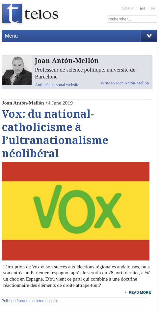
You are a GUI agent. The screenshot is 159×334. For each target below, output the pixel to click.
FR (153, 8)
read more (140, 292)
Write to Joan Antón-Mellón (125, 82)
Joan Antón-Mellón (23, 103)
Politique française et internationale (30, 301)
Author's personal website (57, 84)
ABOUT (127, 8)
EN (142, 8)
